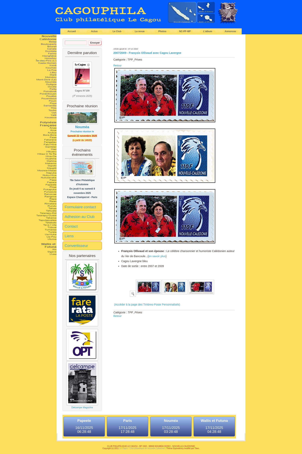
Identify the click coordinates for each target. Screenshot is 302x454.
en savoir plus (157, 256)
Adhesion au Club (79, 217)
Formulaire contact (80, 207)
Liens (69, 236)
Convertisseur (76, 246)
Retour (117, 65)
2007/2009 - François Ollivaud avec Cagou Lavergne (147, 52)
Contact (71, 226)
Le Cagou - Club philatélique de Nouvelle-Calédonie (142, 448)
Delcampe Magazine (82, 385)
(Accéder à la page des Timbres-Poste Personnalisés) (146, 304)
